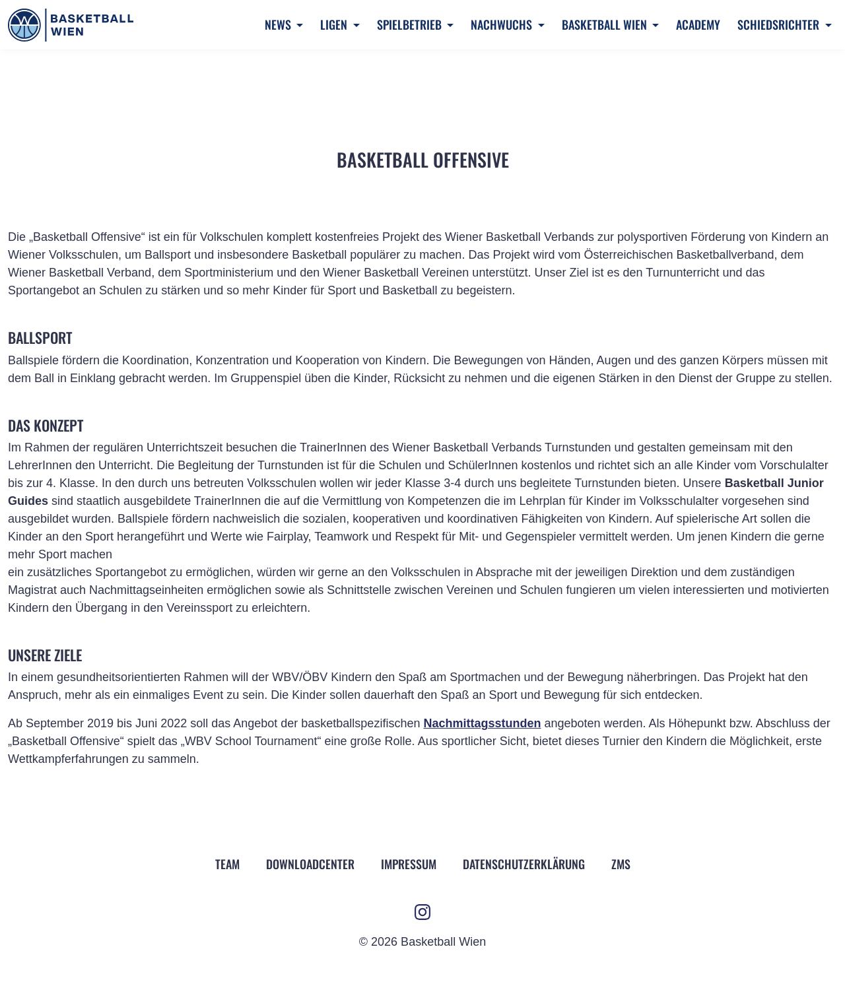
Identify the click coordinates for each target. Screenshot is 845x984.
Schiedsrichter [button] (779, 24)
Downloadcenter (310, 863)
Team (227, 863)
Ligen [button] (335, 24)
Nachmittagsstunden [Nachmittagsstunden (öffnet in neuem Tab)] (482, 723)
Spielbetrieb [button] (410, 24)
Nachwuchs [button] (503, 24)
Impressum (408, 863)
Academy (698, 24)
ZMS (620, 863)
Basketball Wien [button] (606, 24)
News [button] (279, 24)
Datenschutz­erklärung (524, 863)
